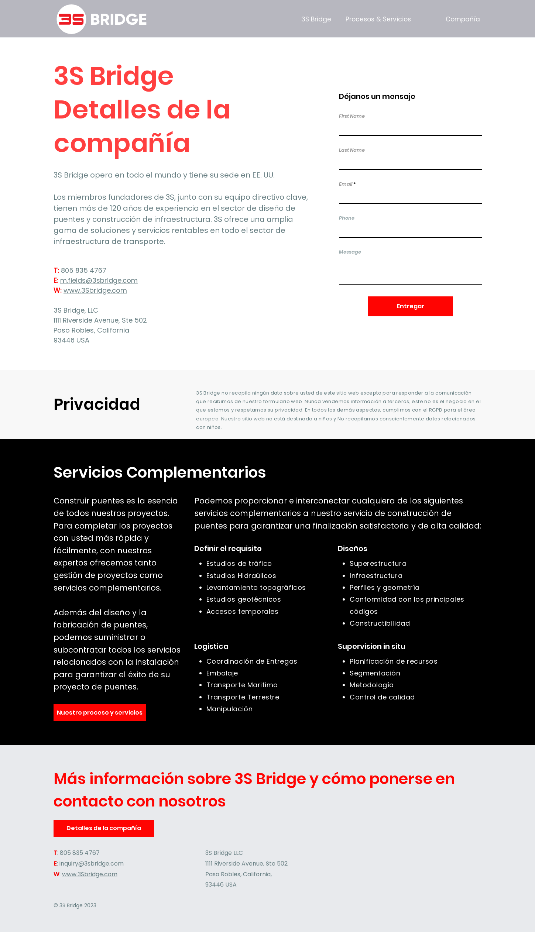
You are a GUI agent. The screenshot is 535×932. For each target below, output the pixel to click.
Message (350, 252)
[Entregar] (410, 306)
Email (345, 184)
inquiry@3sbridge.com (91, 863)
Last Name (352, 150)
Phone (346, 218)
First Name (352, 116)
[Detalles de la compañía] (104, 828)
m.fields (73, 280)
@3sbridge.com (112, 280)
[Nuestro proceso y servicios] (100, 712)
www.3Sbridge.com (95, 290)
